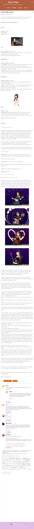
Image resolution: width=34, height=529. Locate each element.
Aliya (2, 107)
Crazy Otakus (13, 2)
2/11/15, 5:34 (14, 423)
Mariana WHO (4, 59)
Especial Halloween (7, 380)
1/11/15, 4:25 (11, 385)
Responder (8, 402)
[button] (32, 12)
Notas (25, 7)
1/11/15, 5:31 (15, 391)
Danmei (20, 7)
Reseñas (14, 7)
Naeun (10, 391)
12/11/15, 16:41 (14, 434)
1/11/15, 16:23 (10, 404)
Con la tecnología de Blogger (17, 524)
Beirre (7, 385)
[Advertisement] (17, 511)
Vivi (6, 415)
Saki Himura (3, 76)
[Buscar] (32, 2)
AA (6, 404)
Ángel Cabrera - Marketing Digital (24, 526)
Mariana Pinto (9, 423)
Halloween (15, 380)
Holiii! (8, 7)
